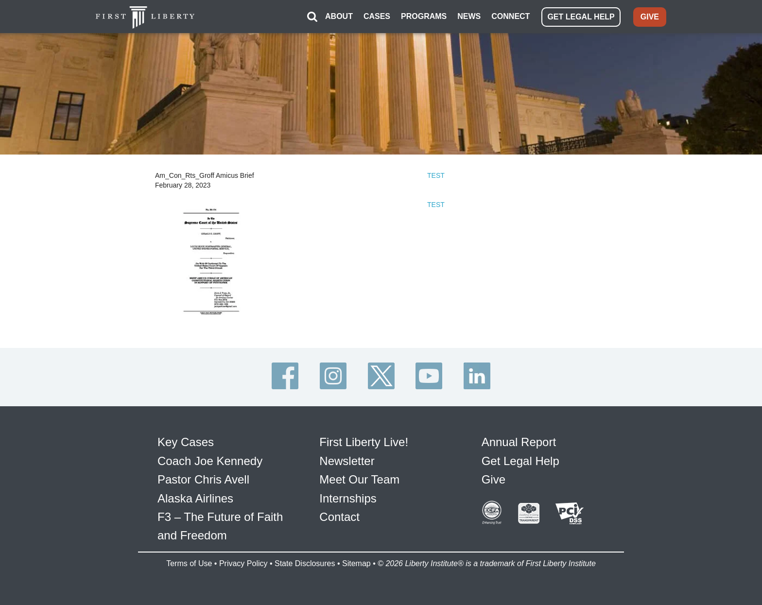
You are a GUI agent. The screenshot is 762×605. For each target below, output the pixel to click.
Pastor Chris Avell (203, 479)
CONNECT (510, 16)
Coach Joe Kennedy (209, 460)
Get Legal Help (520, 460)
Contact (339, 516)
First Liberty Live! (363, 442)
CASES (377, 16)
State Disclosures (305, 563)
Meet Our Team (359, 479)
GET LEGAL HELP (580, 17)
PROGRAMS (424, 16)
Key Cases (185, 442)
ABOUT (339, 16)
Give (493, 479)
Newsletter (346, 460)
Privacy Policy (243, 563)
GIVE (650, 17)
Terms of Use (189, 563)
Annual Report (519, 442)
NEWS (469, 16)
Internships (347, 498)
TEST (436, 175)
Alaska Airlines (195, 498)
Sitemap (356, 563)
